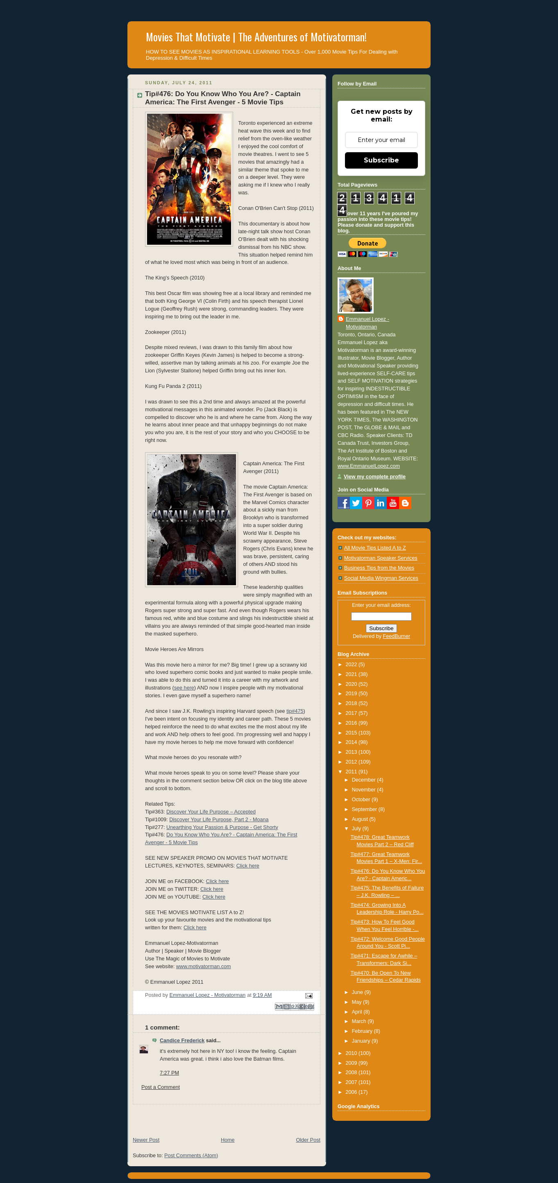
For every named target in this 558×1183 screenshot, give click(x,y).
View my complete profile (375, 477)
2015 (352, 733)
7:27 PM (169, 1073)
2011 (352, 772)
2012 (352, 762)
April (358, 1012)
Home (228, 1140)
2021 (352, 674)
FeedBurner (397, 636)
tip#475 (294, 711)
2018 (352, 703)
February (363, 1031)
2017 (352, 713)
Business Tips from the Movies (379, 568)
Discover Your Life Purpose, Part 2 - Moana (219, 819)
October (362, 799)
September (365, 809)
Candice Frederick (182, 1040)
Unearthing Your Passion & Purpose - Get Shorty (222, 827)
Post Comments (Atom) (191, 1155)
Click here (247, 866)
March (360, 1021)
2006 (352, 1092)
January (362, 1041)
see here (184, 688)
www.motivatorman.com (203, 966)
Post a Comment (160, 1087)
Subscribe (381, 160)
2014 (352, 742)
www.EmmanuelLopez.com (369, 466)
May (357, 1002)
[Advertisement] (223, 1116)
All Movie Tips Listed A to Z (375, 548)
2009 (352, 1063)
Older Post (308, 1140)
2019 (352, 693)
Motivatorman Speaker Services (380, 558)
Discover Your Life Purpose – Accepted (211, 812)
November (364, 790)
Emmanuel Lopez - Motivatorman (367, 323)
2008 (352, 1072)
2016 (352, 723)
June (358, 992)
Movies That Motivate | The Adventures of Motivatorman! (256, 37)
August (361, 819)
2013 (352, 752)
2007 (352, 1082)
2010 (352, 1053)
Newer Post (146, 1140)
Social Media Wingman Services (381, 578)
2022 (352, 664)
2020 (352, 684)
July (357, 828)
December (364, 780)
